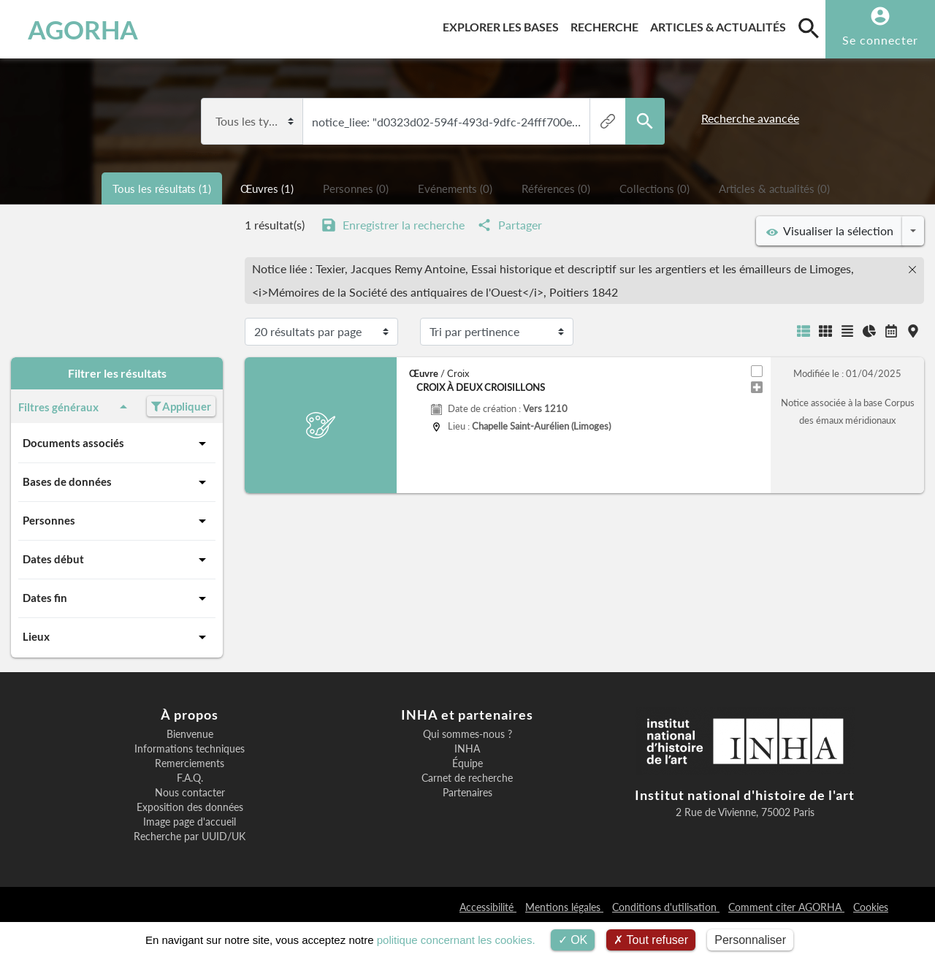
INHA (467, 749)
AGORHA (83, 29)
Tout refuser (651, 940)
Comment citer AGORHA (786, 907)
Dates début (117, 559)
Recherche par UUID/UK (189, 836)
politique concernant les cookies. (456, 940)
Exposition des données (190, 807)
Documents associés (117, 443)
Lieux (117, 637)
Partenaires (467, 792)
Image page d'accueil (189, 822)
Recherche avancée (750, 118)
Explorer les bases (504, 24)
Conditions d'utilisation (666, 907)
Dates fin (117, 598)
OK (573, 940)
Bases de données (117, 482)
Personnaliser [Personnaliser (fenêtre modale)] (750, 940)
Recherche (607, 24)
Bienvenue (190, 734)
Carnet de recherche (467, 778)
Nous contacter (190, 792)
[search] (808, 27)
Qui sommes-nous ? (467, 734)
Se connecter (880, 40)
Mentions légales (564, 907)
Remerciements (189, 763)
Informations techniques (189, 749)
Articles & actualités (721, 24)
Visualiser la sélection (829, 231)
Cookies (870, 907)
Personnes (117, 521)
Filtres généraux (75, 407)
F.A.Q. (190, 778)
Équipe (467, 763)
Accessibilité (487, 907)
